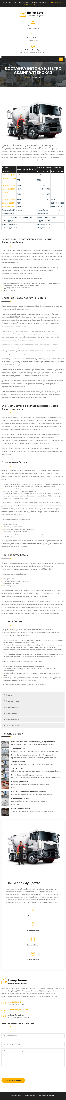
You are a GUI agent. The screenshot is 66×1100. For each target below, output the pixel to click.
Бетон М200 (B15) (8, 185)
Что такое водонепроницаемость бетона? (28, 792)
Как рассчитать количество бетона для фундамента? (33, 741)
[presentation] (16, 1071)
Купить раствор (12, 701)
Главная (26, 77)
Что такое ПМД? (17, 768)
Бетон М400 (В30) (8, 203)
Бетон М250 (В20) (8, 189)
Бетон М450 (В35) (8, 206)
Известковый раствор (20, 798)
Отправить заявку (13, 1080)
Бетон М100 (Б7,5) (9, 175)
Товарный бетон (18, 761)
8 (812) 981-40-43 (57, 2)
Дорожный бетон (18, 748)
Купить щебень (12, 707)
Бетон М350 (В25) (8, 199)
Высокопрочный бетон (20, 808)
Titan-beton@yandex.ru (33, 5)
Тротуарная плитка (14, 725)
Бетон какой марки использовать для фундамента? (32, 755)
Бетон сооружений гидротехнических (26, 775)
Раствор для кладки (19, 781)
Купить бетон (11, 695)
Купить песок (11, 713)
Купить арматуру (13, 719)
